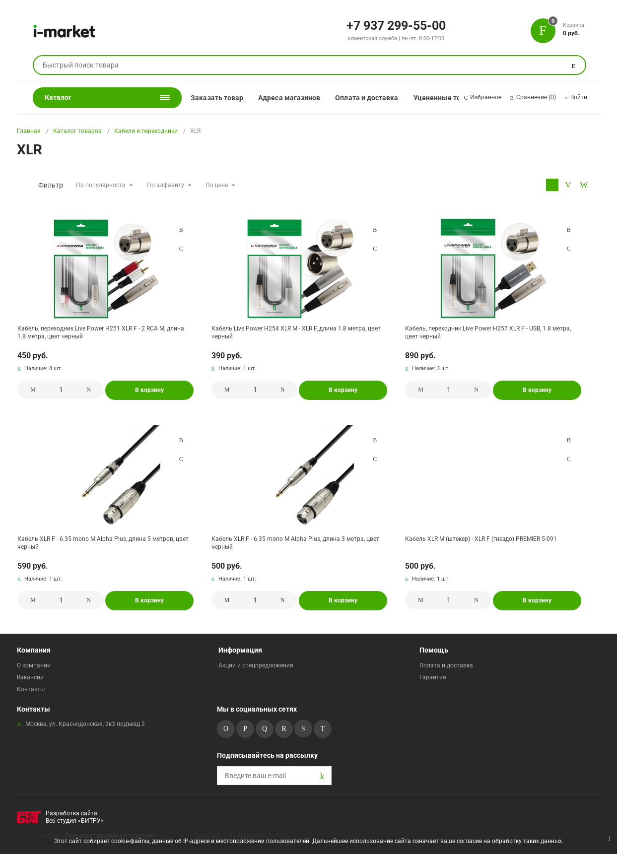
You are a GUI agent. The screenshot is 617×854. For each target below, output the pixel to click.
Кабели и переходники (146, 131)
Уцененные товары (446, 98)
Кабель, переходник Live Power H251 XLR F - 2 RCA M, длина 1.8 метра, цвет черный (100, 332)
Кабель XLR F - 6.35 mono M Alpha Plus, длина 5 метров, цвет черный (103, 542)
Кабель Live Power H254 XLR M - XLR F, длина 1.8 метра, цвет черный (296, 332)
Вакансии (30, 677)
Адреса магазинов (289, 98)
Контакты (31, 689)
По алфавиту (165, 185)
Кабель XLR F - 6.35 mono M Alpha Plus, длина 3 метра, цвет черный (295, 542)
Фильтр (50, 185)
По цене (217, 185)
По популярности (101, 185)
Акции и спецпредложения (255, 665)
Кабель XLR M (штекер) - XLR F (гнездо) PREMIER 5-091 (481, 538)
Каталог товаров (77, 131)
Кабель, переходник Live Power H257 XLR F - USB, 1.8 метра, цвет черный (488, 332)
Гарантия (432, 677)
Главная (29, 131)
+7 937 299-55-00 (396, 24)
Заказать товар (217, 98)
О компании (34, 665)
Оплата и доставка (366, 98)
